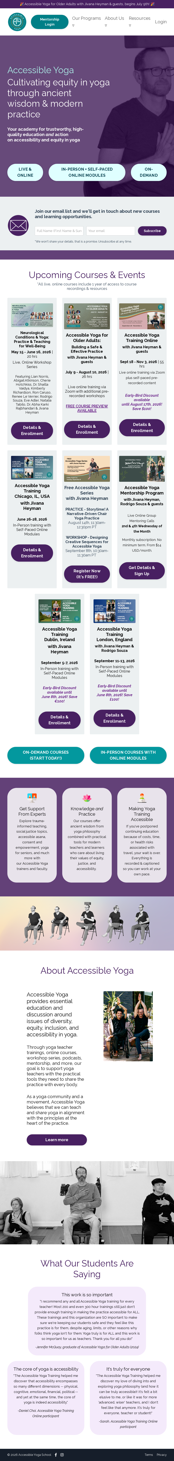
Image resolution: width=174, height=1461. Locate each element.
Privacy (162, 1455)
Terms (149, 1455)
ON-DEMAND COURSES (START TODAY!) (46, 755)
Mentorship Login (49, 21)
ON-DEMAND (149, 172)
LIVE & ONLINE (25, 172)
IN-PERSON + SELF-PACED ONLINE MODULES (87, 172)
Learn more (56, 1139)
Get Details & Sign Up (142, 570)
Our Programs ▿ (86, 22)
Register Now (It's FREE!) (87, 574)
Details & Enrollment (32, 430)
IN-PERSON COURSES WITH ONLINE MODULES (128, 755)
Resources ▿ (139, 22)
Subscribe (152, 231)
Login (161, 21)
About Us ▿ (114, 22)
